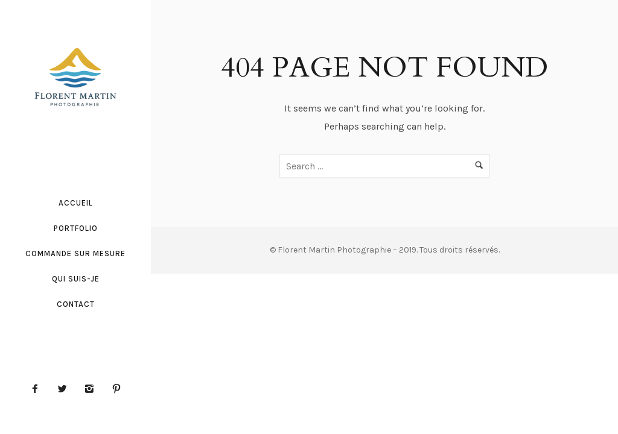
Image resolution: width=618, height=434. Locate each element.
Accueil (76, 202)
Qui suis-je (76, 278)
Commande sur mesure (75, 253)
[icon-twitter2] (65, 389)
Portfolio (76, 228)
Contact (76, 304)
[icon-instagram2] (92, 389)
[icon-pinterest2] (116, 389)
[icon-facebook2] (38, 389)
